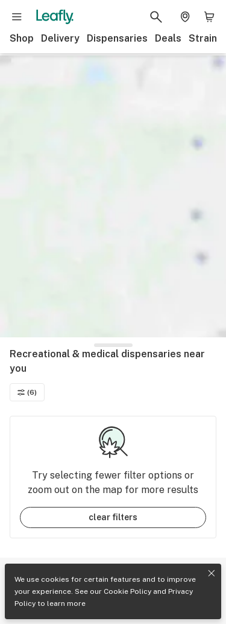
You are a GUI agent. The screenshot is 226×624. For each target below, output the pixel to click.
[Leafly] (55, 17)
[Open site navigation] (17, 17)
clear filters (113, 517)
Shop (22, 38)
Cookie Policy (127, 591)
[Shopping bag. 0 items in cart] (209, 17)
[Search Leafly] (156, 17)
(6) (27, 392)
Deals (168, 38)
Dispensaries (117, 38)
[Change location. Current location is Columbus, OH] (185, 17)
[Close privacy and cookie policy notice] (211, 573)
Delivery (60, 38)
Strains (205, 38)
